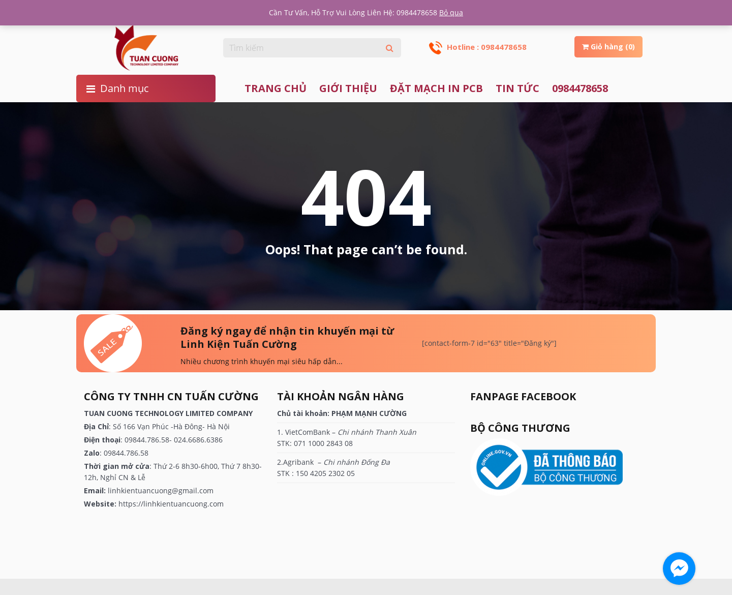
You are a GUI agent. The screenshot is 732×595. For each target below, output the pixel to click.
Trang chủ (276, 88)
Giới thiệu (348, 88)
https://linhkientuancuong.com (171, 504)
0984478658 (580, 88)
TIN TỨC (517, 88)
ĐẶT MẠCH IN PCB (436, 88)
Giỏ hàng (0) (608, 46)
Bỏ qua (451, 12)
